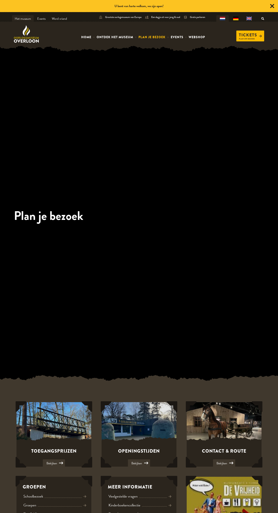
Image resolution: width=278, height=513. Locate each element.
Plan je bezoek (151, 37)
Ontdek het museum (115, 37)
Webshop (197, 37)
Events (41, 18)
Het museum (23, 18)
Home (86, 37)
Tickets (250, 35)
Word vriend (59, 18)
